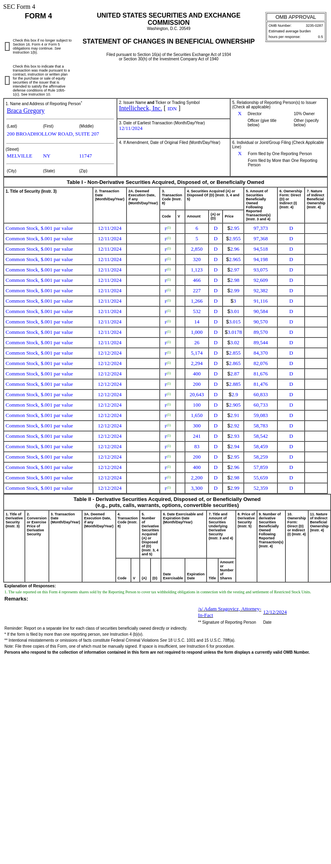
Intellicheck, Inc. (140, 108)
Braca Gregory (26, 110)
